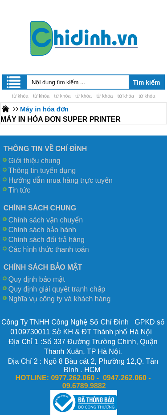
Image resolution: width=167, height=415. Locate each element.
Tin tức (19, 190)
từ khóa (20, 96)
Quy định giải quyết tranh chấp (57, 289)
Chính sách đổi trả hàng (46, 239)
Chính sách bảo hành (42, 230)
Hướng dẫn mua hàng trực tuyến (60, 180)
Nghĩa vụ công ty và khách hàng (59, 299)
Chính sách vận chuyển (45, 220)
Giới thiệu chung (34, 160)
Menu (14, 82)
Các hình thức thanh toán (48, 249)
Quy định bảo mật (36, 279)
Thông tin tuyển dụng (42, 170)
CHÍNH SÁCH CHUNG (40, 208)
